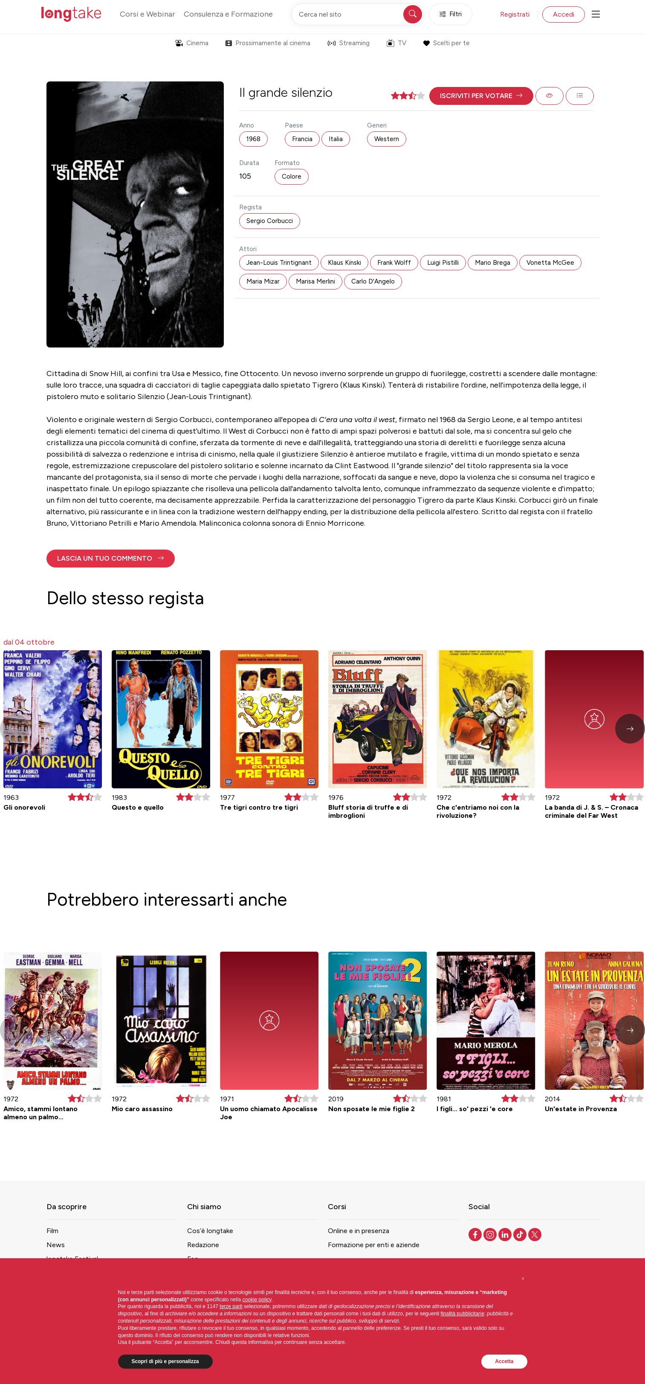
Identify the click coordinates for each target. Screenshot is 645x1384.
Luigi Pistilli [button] (443, 262)
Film (52, 1231)
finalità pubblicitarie (462, 1314)
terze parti (231, 1306)
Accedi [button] (563, 14)
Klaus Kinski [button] (344, 262)
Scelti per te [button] (446, 43)
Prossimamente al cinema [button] (268, 43)
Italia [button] (336, 139)
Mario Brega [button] (492, 262)
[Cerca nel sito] (358, 14)
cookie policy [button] (257, 1300)
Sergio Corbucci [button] (269, 221)
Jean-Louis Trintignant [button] (279, 262)
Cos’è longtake (210, 1231)
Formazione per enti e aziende (373, 1245)
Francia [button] (302, 139)
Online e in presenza (358, 1231)
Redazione (203, 1245)
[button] (481, 96)
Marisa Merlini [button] (315, 281)
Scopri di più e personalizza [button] (165, 1361)
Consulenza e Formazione (228, 14)
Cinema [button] (191, 43)
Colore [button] (291, 176)
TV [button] (396, 43)
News (55, 1245)
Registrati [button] (514, 14)
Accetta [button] (504, 1361)
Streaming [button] (348, 43)
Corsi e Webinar (147, 14)
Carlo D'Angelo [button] (373, 281)
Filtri (451, 14)
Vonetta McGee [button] (550, 262)
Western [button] (386, 139)
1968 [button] (253, 139)
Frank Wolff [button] (394, 262)
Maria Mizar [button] (263, 281)
